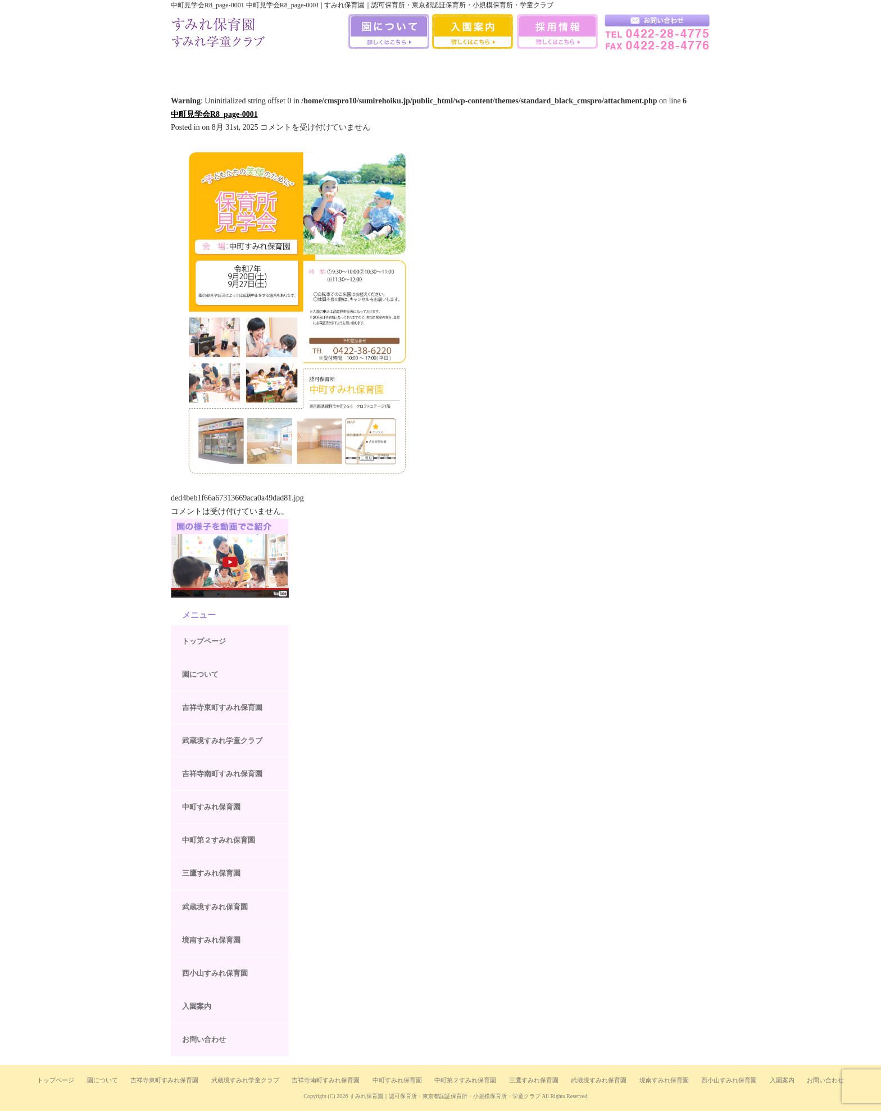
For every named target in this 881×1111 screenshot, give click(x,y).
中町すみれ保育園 (320, 67)
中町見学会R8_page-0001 (214, 114)
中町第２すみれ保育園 (218, 840)
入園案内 (196, 1006)
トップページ (204, 641)
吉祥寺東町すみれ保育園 (222, 707)
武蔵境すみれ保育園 (500, 67)
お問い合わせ (204, 1039)
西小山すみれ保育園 (618, 67)
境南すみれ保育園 (560, 67)
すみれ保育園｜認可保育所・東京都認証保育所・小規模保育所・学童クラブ (445, 1096)
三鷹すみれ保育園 (440, 67)
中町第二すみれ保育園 (380, 67)
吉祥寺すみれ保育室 (200, 67)
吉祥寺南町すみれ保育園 (260, 67)
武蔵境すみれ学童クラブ (678, 67)
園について (200, 674)
